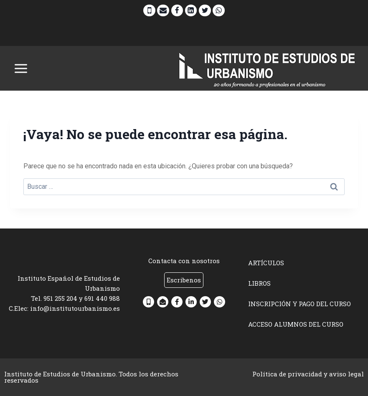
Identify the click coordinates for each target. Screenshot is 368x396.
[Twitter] (205, 11)
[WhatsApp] (219, 11)
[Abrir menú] (21, 68)
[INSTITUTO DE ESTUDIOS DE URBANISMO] (267, 68)
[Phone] (149, 11)
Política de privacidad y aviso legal (308, 374)
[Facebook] (177, 11)
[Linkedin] (191, 11)
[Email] (163, 11)
